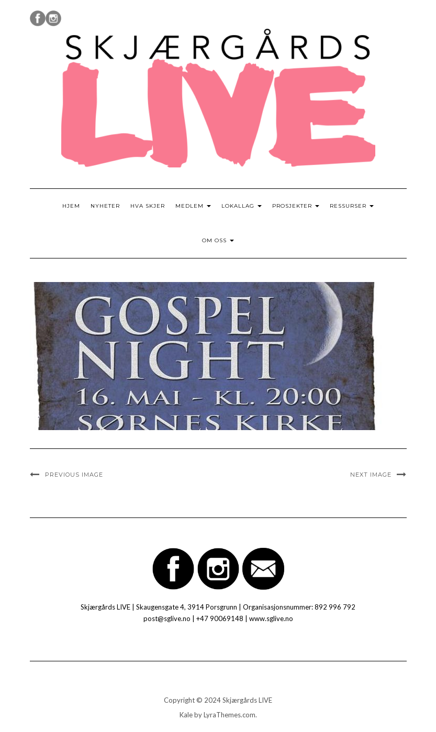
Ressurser (352, 205)
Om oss (218, 240)
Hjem (71, 205)
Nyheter (105, 205)
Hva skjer (147, 205)
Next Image (371, 474)
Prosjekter (295, 205)
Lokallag (241, 205)
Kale (186, 715)
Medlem (193, 205)
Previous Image (74, 474)
